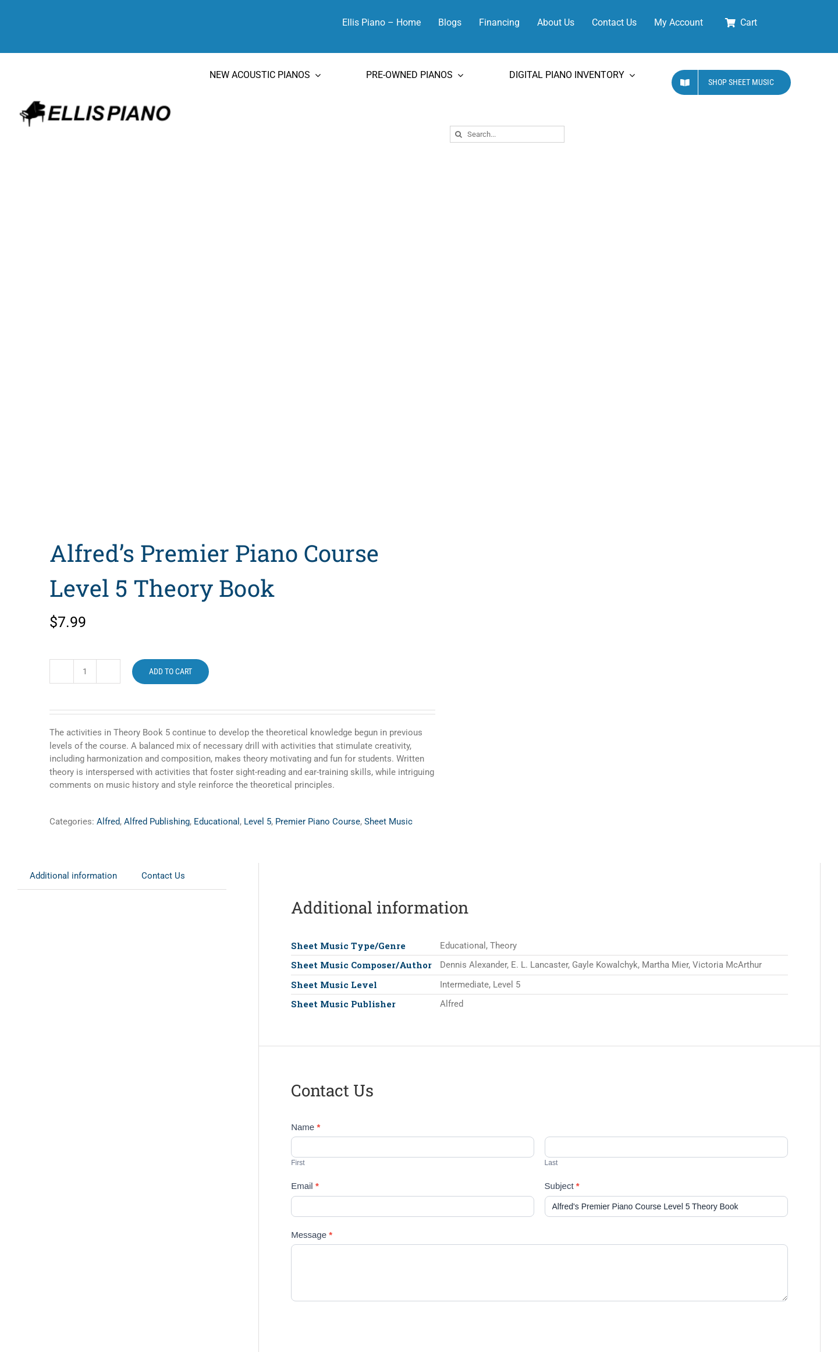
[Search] (458, 134)
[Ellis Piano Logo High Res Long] (94, 101)
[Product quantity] (85, 671)
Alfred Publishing (157, 821)
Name (305, 1127)
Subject (562, 1186)
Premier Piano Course (317, 821)
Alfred (108, 821)
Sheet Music (388, 821)
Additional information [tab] (73, 875)
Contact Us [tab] (163, 875)
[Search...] (507, 134)
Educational (217, 821)
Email (305, 1186)
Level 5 (257, 821)
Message (311, 1235)
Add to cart (170, 671)
